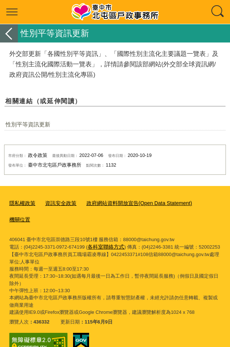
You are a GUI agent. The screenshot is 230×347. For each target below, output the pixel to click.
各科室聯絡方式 (105, 229)
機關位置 (199, 203)
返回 (9, 33)
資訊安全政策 (57, 203)
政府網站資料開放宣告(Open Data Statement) (131, 203)
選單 (12, 12)
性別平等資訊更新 (28, 124)
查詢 (218, 12)
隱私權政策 (21, 203)
